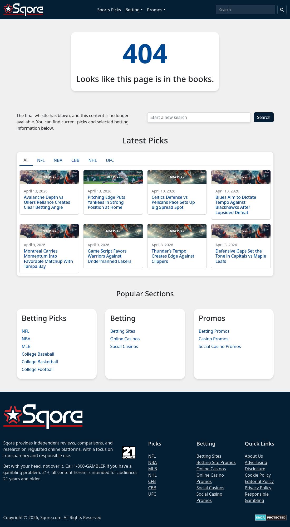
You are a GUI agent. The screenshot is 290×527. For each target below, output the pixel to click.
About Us (254, 456)
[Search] (245, 9)
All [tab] (26, 160)
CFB (152, 481)
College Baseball (38, 354)
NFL (26, 331)
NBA (26, 339)
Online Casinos (125, 339)
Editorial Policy (259, 481)
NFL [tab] (41, 160)
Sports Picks (109, 10)
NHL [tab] (93, 160)
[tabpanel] (145, 219)
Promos (154, 10)
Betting (132, 10)
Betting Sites (122, 331)
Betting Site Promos (216, 462)
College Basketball (40, 362)
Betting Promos (214, 331)
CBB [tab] (75, 160)
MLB (26, 346)
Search (264, 117)
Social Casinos (124, 346)
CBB (152, 488)
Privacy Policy (258, 488)
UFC (152, 494)
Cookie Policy (258, 475)
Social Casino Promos (220, 346)
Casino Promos (214, 339)
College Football (38, 369)
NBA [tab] (58, 160)
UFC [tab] (110, 160)
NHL (152, 475)
